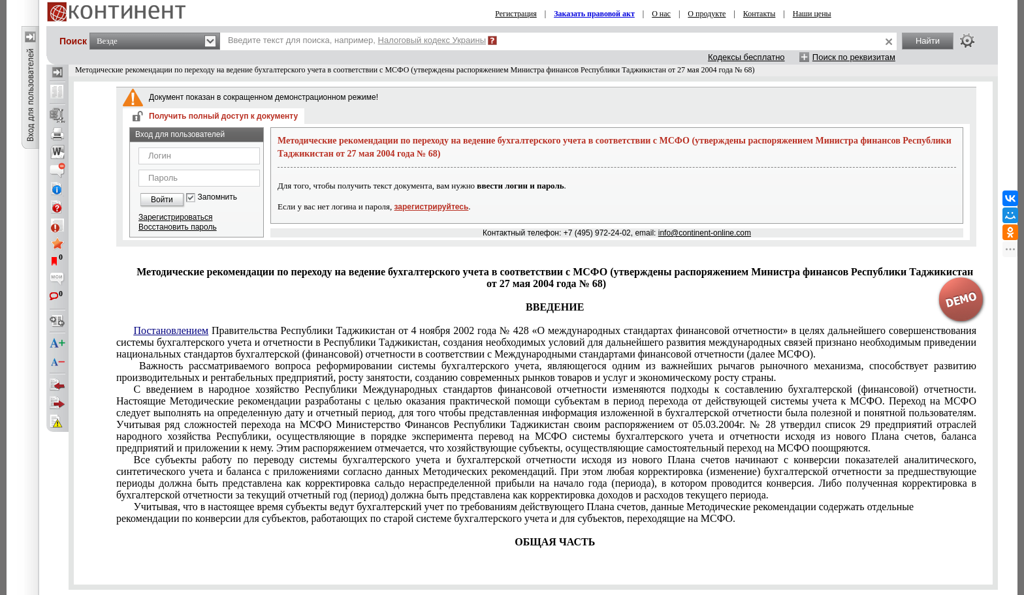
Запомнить (217, 197)
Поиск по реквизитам (853, 57)
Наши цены (812, 13)
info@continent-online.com (704, 232)
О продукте (707, 13)
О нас (661, 13)
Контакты (759, 13)
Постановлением (170, 330)
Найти (928, 41)
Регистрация (516, 13)
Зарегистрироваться (175, 217)
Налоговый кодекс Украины (432, 40)
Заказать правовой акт (594, 13)
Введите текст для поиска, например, (357, 40)
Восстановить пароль (177, 227)
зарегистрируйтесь (431, 206)
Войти (162, 199)
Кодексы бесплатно (746, 57)
